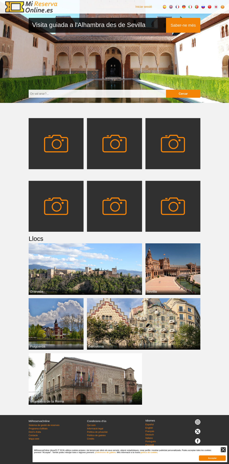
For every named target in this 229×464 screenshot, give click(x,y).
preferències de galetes (105, 452)
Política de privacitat (97, 432)
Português (150, 441)
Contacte (33, 435)
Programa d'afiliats (38, 428)
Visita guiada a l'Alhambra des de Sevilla (88, 24)
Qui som (91, 425)
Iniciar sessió (143, 6)
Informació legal (95, 428)
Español (149, 424)
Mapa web (34, 438)
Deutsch (149, 434)
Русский (149, 444)
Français (149, 431)
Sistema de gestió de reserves (44, 425)
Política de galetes (96, 435)
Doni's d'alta (35, 432)
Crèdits (90, 438)
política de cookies (149, 452)
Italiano (149, 438)
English (149, 427)
